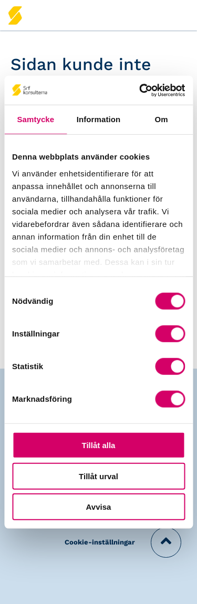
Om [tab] (161, 119)
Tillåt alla (99, 445)
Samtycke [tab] (35, 119)
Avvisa (98, 506)
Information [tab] (99, 119)
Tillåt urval (98, 475)
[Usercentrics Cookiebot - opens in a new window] (140, 90)
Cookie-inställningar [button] (100, 542)
